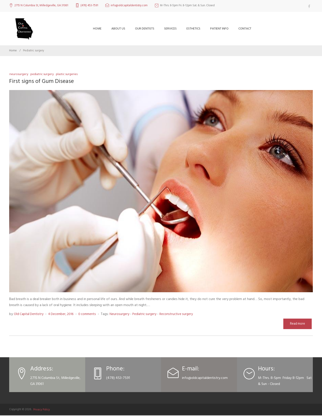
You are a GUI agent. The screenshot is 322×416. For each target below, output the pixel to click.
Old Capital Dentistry (29, 314)
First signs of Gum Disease (43, 81)
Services (170, 28)
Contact (244, 28)
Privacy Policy (41, 410)
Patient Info (219, 28)
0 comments (92, 314)
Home (97, 28)
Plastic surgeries (70, 74)
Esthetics (193, 28)
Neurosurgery (18, 74)
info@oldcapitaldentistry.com (129, 5)
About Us (118, 28)
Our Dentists (144, 28)
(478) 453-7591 (89, 5)
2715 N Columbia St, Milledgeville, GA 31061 (41, 5)
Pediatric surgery (43, 74)
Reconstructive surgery (184, 314)
